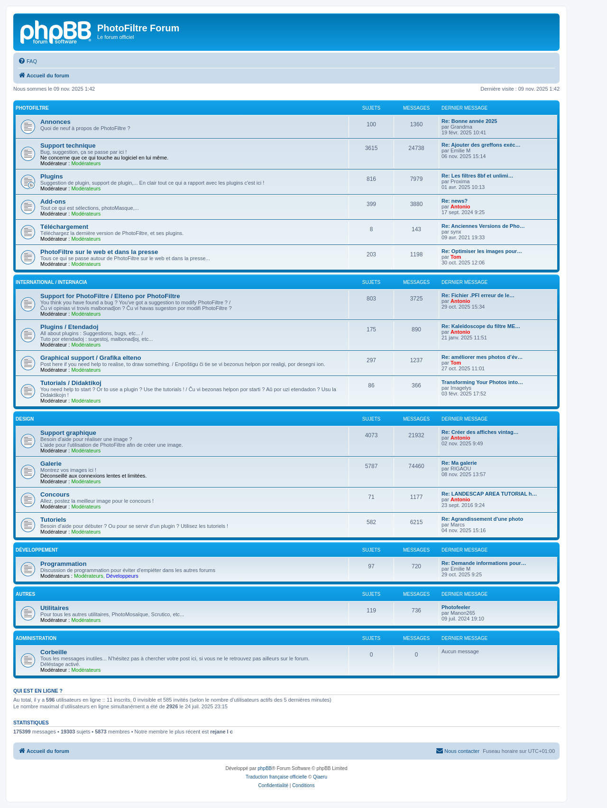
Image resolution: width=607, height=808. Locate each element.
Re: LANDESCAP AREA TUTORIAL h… (489, 494)
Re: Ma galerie (459, 463)
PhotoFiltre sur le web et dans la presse (99, 251)
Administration (36, 638)
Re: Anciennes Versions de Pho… (483, 226)
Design (25, 419)
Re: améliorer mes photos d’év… (482, 357)
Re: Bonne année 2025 (469, 121)
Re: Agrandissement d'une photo (482, 519)
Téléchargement (64, 226)
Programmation (63, 563)
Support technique (68, 145)
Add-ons (52, 201)
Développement (37, 550)
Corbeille (53, 652)
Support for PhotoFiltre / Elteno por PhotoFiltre (110, 296)
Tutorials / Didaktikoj (70, 382)
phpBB (265, 768)
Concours (55, 494)
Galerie (51, 463)
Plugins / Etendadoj (69, 326)
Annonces (55, 121)
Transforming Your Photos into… (482, 382)
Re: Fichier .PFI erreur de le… (478, 295)
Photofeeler (455, 607)
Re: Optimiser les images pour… (481, 251)
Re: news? (454, 201)
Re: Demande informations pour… (483, 563)
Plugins (51, 176)
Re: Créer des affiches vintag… (480, 432)
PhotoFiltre (32, 108)
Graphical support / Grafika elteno (90, 357)
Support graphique (68, 432)
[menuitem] (27, 61)
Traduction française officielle (276, 777)
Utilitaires (54, 607)
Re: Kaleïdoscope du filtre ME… (480, 326)
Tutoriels (53, 519)
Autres (25, 594)
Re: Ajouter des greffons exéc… (480, 145)
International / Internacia (51, 282)
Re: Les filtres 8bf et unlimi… (477, 176)
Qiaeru (320, 777)
